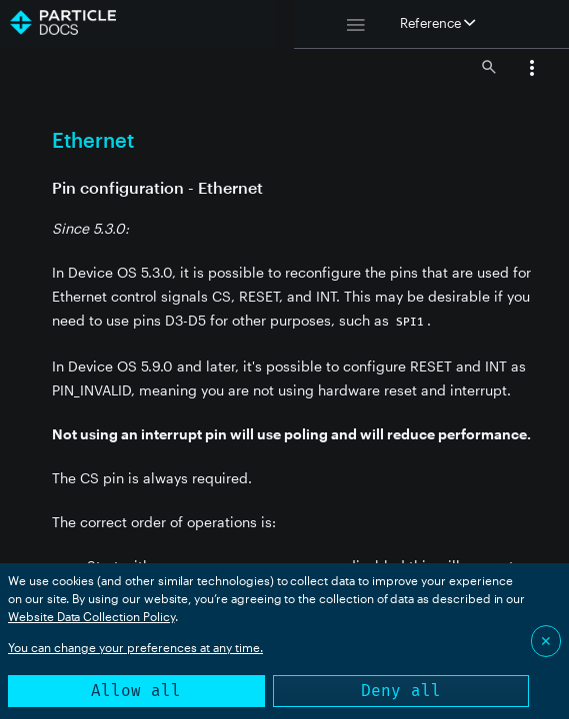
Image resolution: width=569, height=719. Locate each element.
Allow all (136, 690)
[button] (532, 70)
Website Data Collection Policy (91, 616)
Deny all (401, 690)
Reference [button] (437, 23)
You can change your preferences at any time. (135, 647)
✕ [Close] (546, 640)
